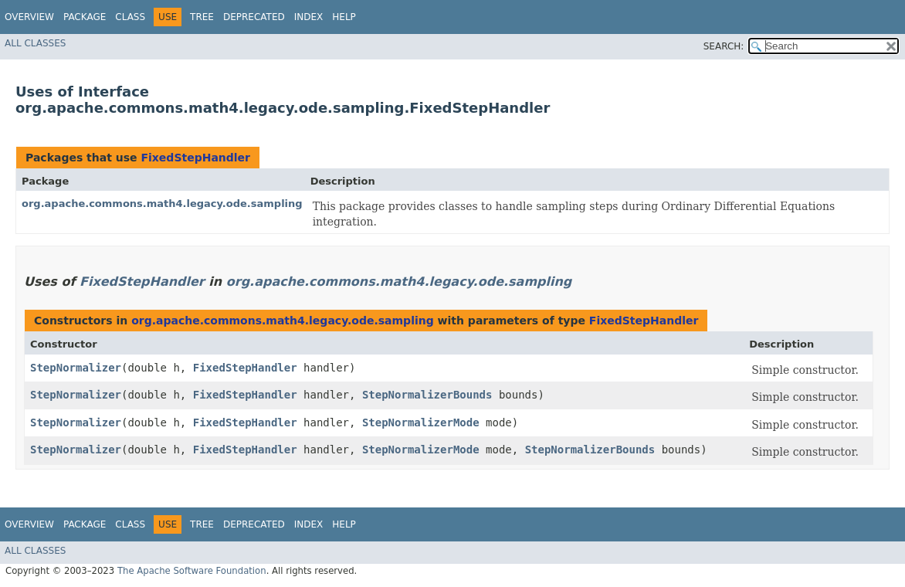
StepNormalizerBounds (427, 395)
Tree (202, 17)
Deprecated (254, 17)
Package (84, 17)
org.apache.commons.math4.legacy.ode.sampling (162, 203)
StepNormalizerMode (421, 422)
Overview (29, 17)
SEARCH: (723, 46)
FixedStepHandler (195, 157)
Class (130, 17)
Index (309, 17)
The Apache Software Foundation (191, 570)
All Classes (35, 43)
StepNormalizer (75, 367)
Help (344, 17)
